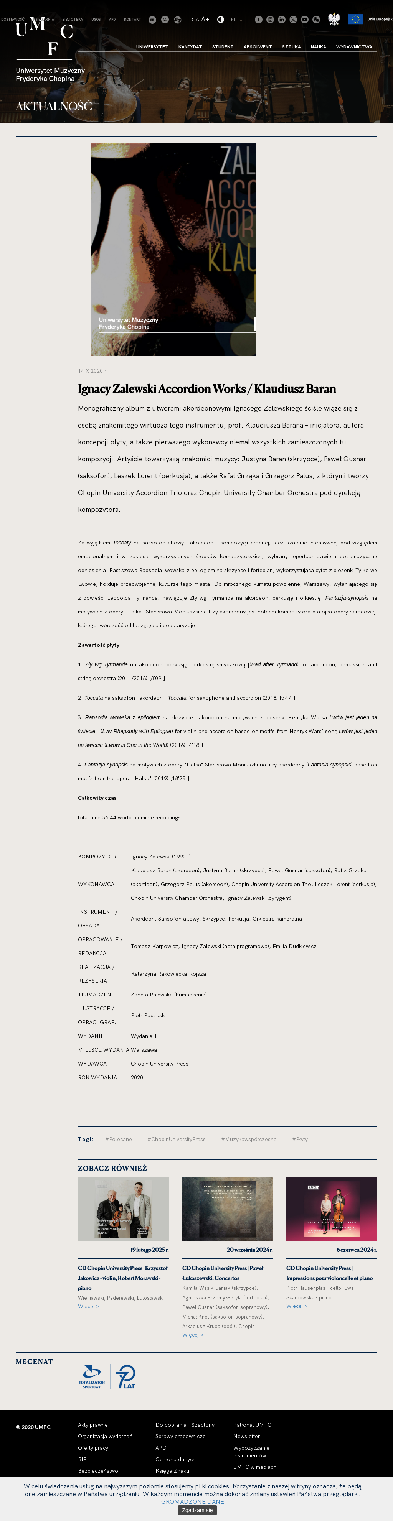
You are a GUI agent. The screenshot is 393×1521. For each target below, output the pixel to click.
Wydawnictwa (354, 46)
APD (112, 19)
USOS (96, 19)
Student (223, 46)
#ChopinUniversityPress (176, 1139)
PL (237, 19)
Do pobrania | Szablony (185, 1424)
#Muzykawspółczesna (249, 1139)
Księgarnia (43, 19)
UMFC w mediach (254, 1466)
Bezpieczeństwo (98, 1470)
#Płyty (300, 1139)
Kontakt (132, 19)
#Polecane (118, 1139)
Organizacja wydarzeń (105, 1436)
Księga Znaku (172, 1470)
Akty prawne (93, 1424)
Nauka (318, 46)
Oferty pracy (93, 1447)
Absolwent (258, 46)
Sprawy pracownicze (180, 1436)
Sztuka (291, 46)
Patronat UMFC (252, 1424)
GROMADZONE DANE (192, 1501)
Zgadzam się (197, 1510)
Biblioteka (73, 19)
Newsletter (246, 1436)
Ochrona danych (175, 1459)
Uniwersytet (152, 46)
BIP (82, 1459)
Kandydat (190, 46)
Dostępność (13, 19)
